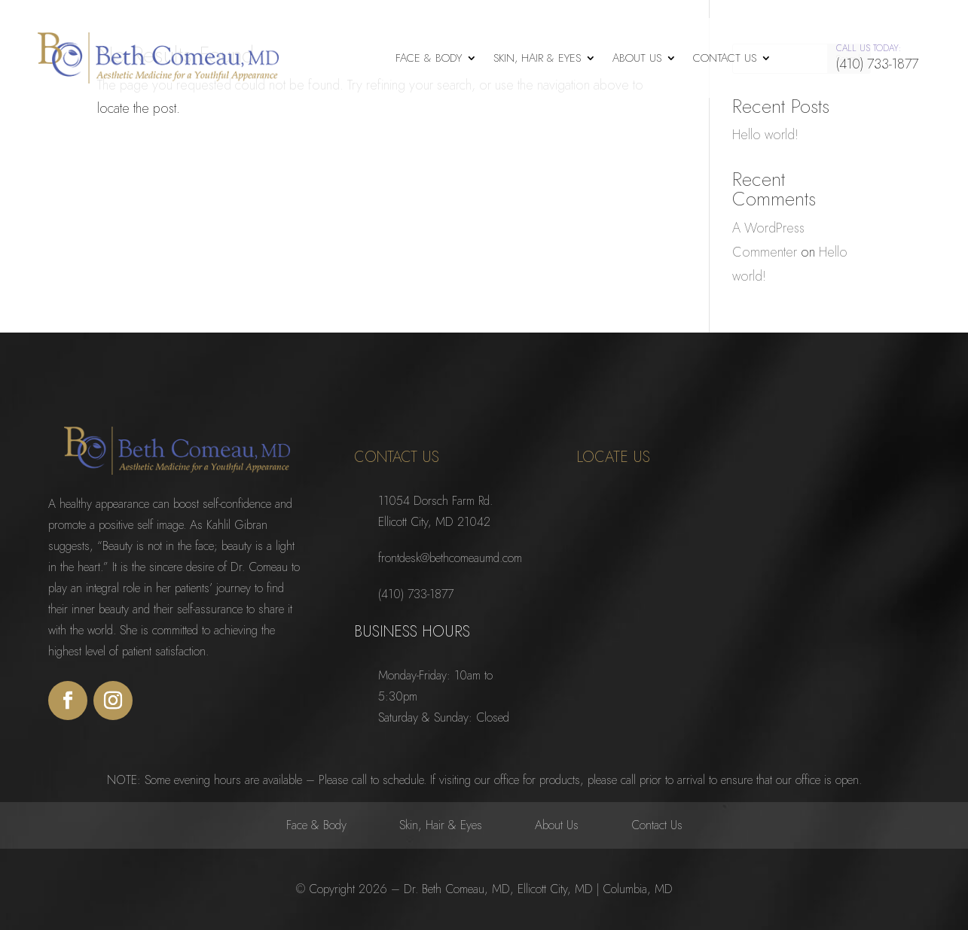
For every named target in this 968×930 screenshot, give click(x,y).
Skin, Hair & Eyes (537, 57)
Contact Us (724, 57)
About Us (636, 57)
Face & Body (428, 57)
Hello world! (765, 134)
